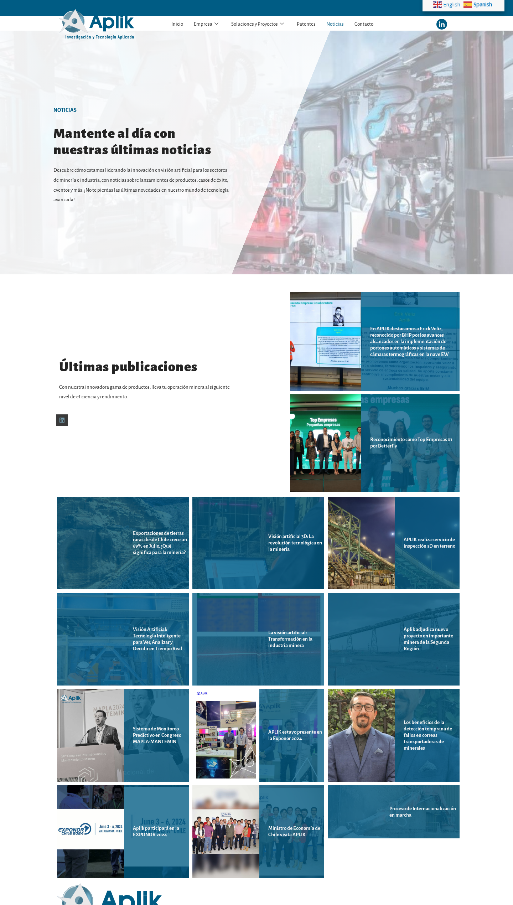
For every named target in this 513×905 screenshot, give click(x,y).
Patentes (306, 24)
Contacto (363, 24)
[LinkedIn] (441, 24)
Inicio (177, 24)
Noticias (335, 24)
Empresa (206, 24)
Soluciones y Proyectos (257, 24)
